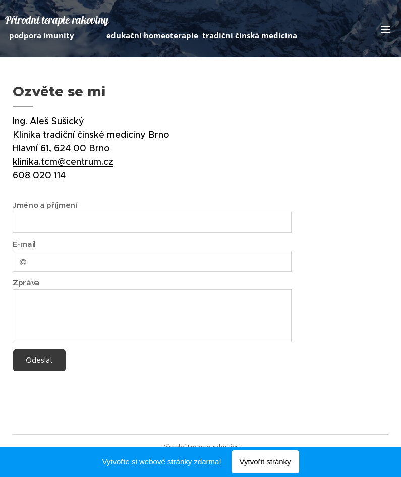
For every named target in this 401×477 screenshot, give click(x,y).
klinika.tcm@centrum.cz (63, 161)
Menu (385, 29)
